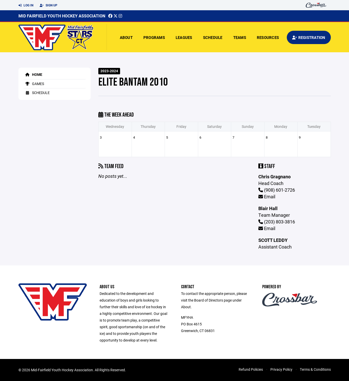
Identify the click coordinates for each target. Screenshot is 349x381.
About (126, 37)
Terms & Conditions (315, 369)
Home (33, 74)
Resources (268, 37)
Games (34, 83)
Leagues (184, 37)
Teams (239, 37)
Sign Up (48, 5)
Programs (154, 37)
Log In (25, 5)
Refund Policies (251, 369)
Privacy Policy (281, 369)
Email (266, 196)
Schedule (213, 37)
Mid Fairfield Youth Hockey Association (61, 15)
